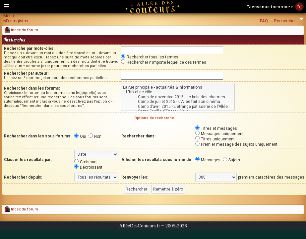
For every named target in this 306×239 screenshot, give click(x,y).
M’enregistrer (16, 20)
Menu (8, 15)
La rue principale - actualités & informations (178, 87)
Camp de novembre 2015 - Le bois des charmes (178, 97)
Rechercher (285, 20)
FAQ (264, 20)
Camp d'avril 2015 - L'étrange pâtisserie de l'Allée (178, 106)
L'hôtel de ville (178, 92)
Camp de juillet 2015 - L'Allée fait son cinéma (178, 101)
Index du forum (21, 30)
